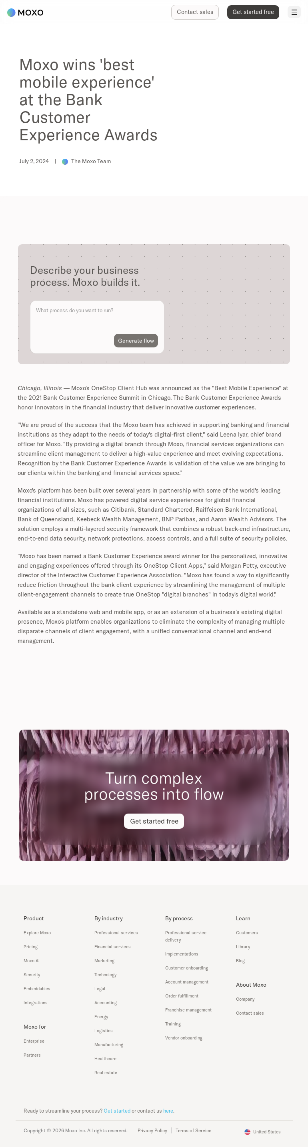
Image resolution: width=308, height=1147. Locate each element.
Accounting (105, 1002)
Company (245, 999)
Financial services (112, 947)
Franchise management (188, 1010)
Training (173, 1024)
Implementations (181, 954)
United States (267, 1132)
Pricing (31, 947)
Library (243, 947)
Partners (32, 1055)
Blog (240, 960)
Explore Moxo (37, 933)
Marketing (104, 960)
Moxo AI (32, 960)
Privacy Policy (152, 1130)
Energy (101, 1016)
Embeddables (37, 988)
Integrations (36, 1002)
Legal (99, 988)
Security (32, 974)
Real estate (105, 1072)
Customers (247, 933)
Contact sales (250, 1013)
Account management (186, 982)
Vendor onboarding (183, 1038)
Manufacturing (108, 1044)
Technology (105, 974)
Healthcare (105, 1058)
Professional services (116, 933)
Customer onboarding (186, 968)
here (168, 1110)
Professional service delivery (185, 936)
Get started (117, 1110)
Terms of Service (193, 1130)
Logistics (103, 1030)
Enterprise (34, 1041)
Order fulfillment (181, 996)
